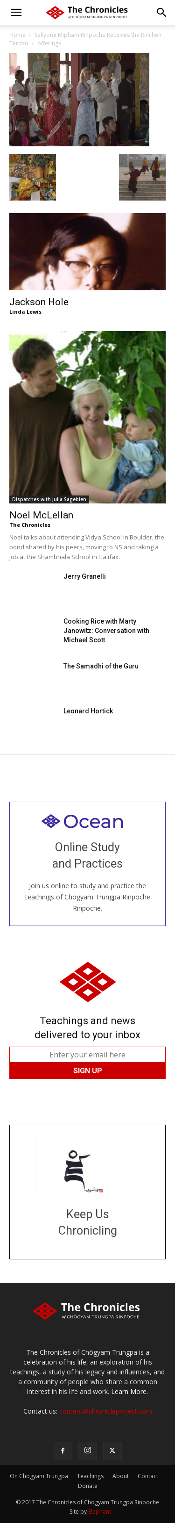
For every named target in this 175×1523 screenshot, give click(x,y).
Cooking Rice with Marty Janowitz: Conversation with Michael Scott (106, 631)
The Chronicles (29, 524)
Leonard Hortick (88, 711)
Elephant (99, 1512)
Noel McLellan (41, 515)
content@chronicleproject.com (105, 1411)
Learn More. (129, 1391)
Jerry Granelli (84, 576)
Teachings (90, 1476)
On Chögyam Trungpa (39, 1476)
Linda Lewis (25, 311)
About (120, 1476)
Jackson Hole (39, 302)
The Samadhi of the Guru (101, 666)
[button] (16, 12)
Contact (148, 1476)
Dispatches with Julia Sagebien (49, 499)
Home (17, 35)
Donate (88, 1486)
